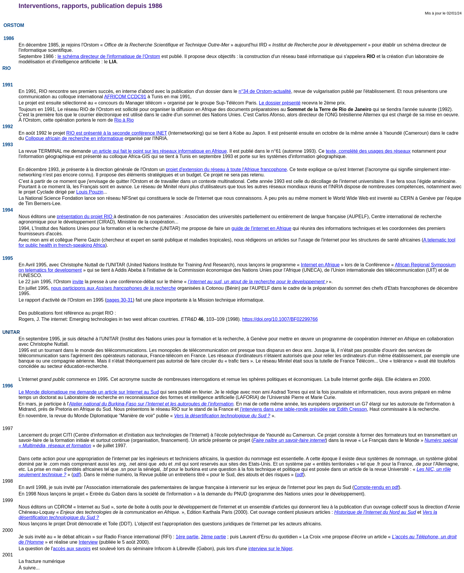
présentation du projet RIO (85, 216)
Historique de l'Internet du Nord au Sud (375, 512)
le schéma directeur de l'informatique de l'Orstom (108, 56)
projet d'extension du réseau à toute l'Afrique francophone (226, 169)
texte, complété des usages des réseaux (368, 151)
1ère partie (187, 536)
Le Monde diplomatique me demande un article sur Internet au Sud (89, 392)
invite (77, 281)
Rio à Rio (124, 120)
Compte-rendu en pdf (376, 487)
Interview (88, 542)
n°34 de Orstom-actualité (265, 91)
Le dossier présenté (280, 102)
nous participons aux (73, 288)
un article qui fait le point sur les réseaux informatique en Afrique (159, 151)
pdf (76, 474)
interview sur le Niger (270, 548)
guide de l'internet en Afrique (261, 228)
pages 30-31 (120, 299)
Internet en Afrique (320, 264)
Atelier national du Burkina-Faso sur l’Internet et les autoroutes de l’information (151, 403)
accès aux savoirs (72, 548)
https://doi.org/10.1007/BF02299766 (280, 319)
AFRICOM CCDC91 (125, 96)
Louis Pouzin (90, 191)
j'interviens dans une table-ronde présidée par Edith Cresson (303, 409)
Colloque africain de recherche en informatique (74, 138)
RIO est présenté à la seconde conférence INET (116, 133)
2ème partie (213, 536)
